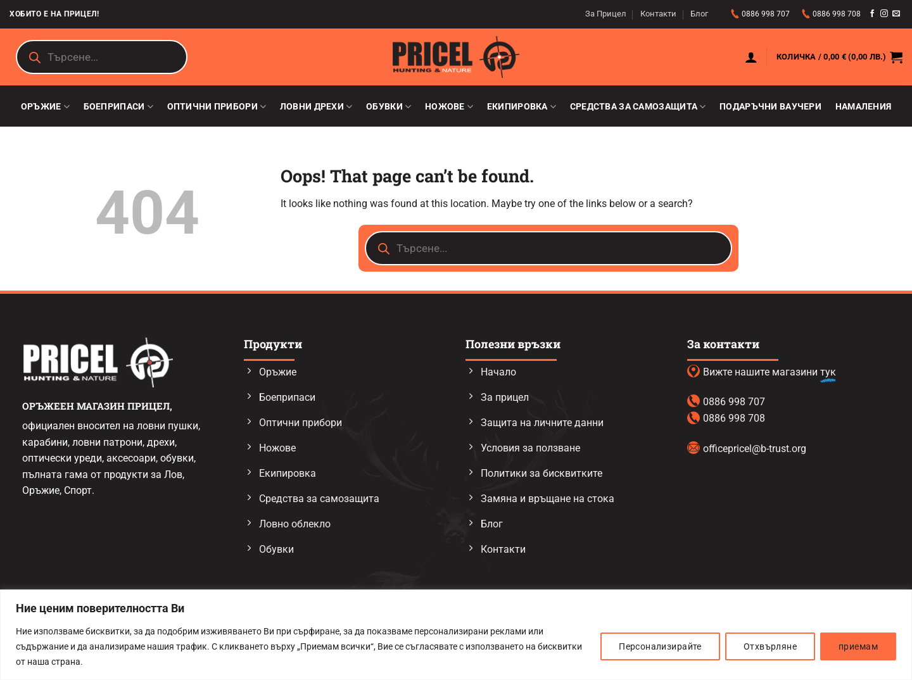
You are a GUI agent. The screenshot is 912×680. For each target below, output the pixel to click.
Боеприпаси (118, 107)
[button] (751, 57)
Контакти (658, 13)
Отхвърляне (770, 646)
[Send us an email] (896, 13)
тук (828, 372)
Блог (699, 13)
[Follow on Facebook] (872, 13)
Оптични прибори (217, 107)
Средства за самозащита (638, 107)
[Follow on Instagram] (884, 13)
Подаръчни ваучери (770, 107)
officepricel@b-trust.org (754, 449)
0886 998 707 (767, 13)
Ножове (449, 107)
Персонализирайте (660, 646)
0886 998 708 (837, 13)
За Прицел (605, 13)
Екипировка (521, 107)
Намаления (863, 107)
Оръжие (45, 107)
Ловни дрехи (316, 107)
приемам (858, 646)
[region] (456, 634)
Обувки (388, 107)
